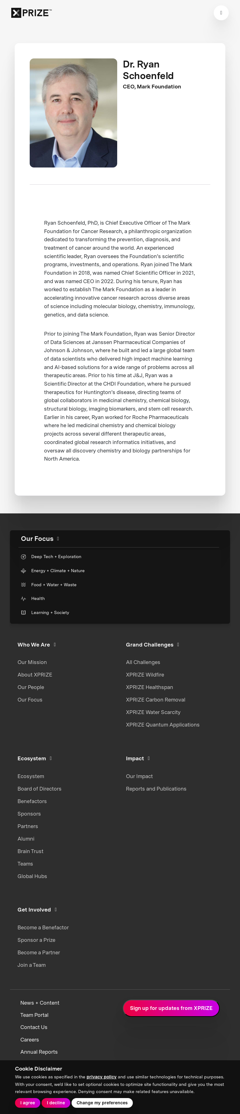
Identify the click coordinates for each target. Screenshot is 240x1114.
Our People (31, 687)
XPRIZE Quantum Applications (163, 725)
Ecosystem (31, 776)
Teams (25, 864)
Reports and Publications (156, 789)
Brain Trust (30, 851)
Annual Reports (39, 1052)
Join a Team (32, 965)
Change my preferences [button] (102, 1102)
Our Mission (32, 662)
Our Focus (30, 700)
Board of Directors (40, 789)
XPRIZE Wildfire (145, 675)
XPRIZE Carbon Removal (155, 700)
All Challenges (143, 662)
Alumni (26, 839)
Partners (28, 826)
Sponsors (29, 814)
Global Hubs (32, 876)
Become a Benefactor (43, 927)
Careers (29, 1040)
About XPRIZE (35, 675)
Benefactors (32, 801)
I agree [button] (27, 1102)
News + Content (39, 1003)
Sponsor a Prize (36, 940)
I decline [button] (56, 1102)
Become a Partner (39, 952)
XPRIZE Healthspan (149, 687)
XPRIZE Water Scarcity (153, 712)
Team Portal (34, 1015)
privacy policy (102, 1076)
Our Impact (139, 776)
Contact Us (34, 1027)
